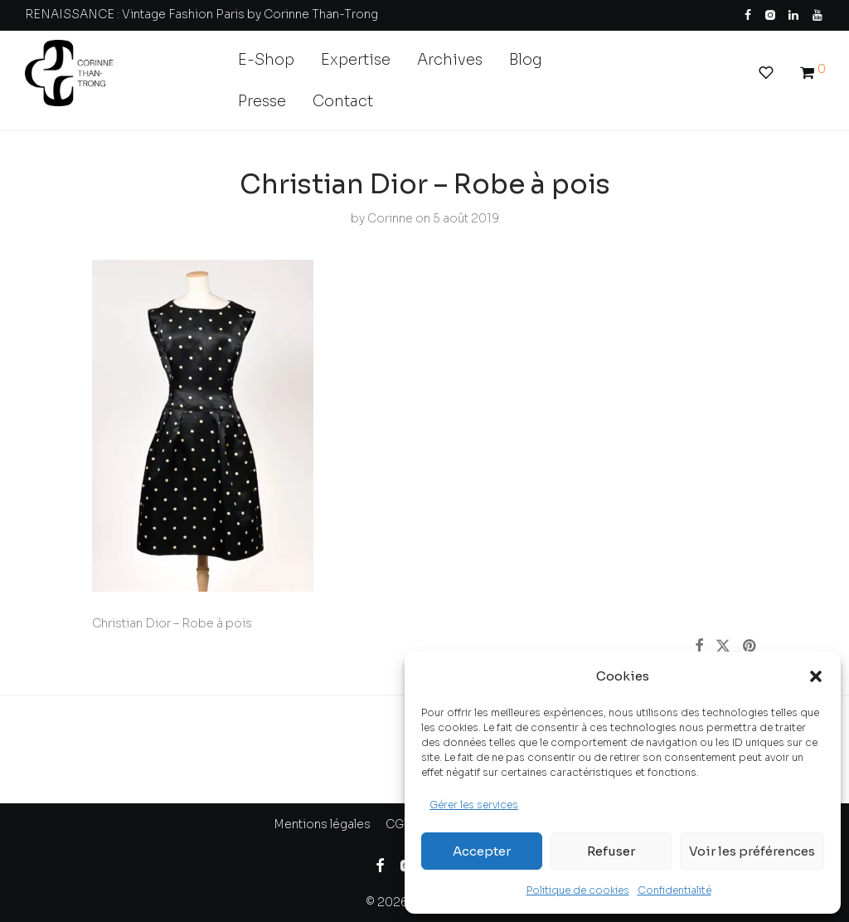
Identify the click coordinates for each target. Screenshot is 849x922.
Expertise (356, 60)
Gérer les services (473, 804)
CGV (399, 824)
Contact (343, 101)
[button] (816, 676)
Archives (450, 60)
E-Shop (266, 60)
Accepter (482, 851)
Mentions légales (322, 824)
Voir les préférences (752, 851)
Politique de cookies (577, 890)
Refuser (611, 851)
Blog (525, 60)
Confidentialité (674, 890)
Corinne (390, 218)
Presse (262, 101)
